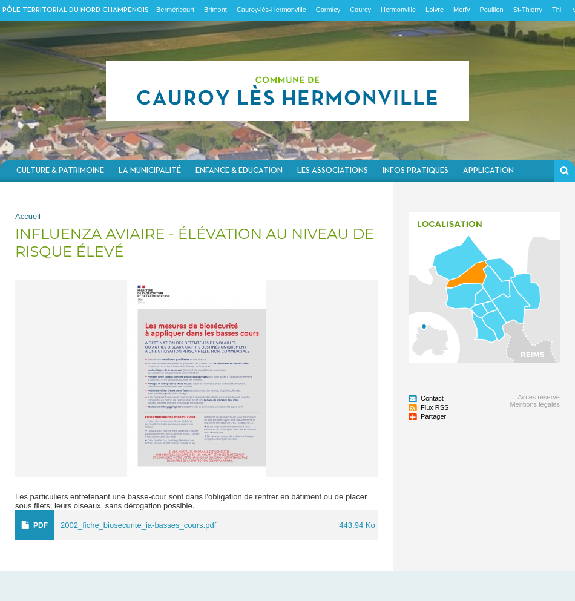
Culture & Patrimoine (60, 171)
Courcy (360, 9)
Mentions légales (535, 404)
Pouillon (492, 9)
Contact (432, 398)
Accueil (28, 216)
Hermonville (398, 9)
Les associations (332, 171)
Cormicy (328, 9)
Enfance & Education (239, 171)
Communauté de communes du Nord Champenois (287, 91)
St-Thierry (527, 9)
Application (488, 171)
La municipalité (150, 171)
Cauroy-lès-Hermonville (271, 9)
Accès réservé (539, 397)
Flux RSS (434, 407)
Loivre (435, 9)
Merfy (461, 9)
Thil (557, 9)
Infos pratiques (415, 171)
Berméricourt (175, 9)
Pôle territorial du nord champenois (75, 10)
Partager (433, 416)
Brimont (215, 9)
